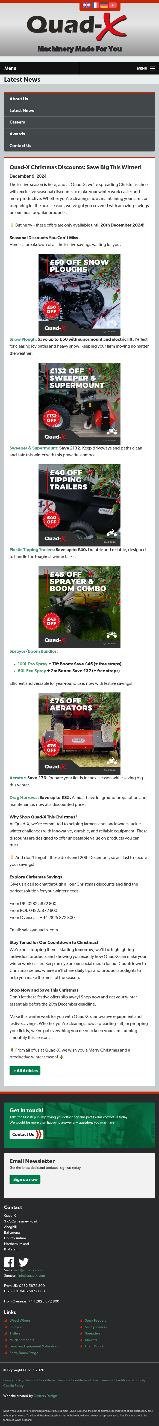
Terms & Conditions (40, 1380)
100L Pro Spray (33, 664)
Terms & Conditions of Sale (77, 1380)
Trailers (15, 1333)
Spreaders (92, 1333)
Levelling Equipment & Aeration (34, 1346)
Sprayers (16, 1327)
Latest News (22, 110)
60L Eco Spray (32, 671)
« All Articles (25, 1071)
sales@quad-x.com (28, 1270)
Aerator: (18, 778)
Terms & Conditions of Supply (122, 1380)
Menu (10, 68)
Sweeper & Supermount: (34, 448)
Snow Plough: (23, 339)
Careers (17, 122)
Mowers (91, 1340)
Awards (17, 134)
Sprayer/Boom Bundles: (34, 651)
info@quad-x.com (31, 1276)
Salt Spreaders (96, 1327)
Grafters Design (45, 1396)
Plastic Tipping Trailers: (32, 550)
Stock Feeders (95, 1320)
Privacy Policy (13, 1380)
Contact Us (20, 146)
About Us (19, 99)
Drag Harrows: (24, 797)
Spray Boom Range (24, 1353)
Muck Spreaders (22, 1340)
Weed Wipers (20, 1320)
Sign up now (25, 1179)
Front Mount (94, 1346)
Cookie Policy (13, 1386)
